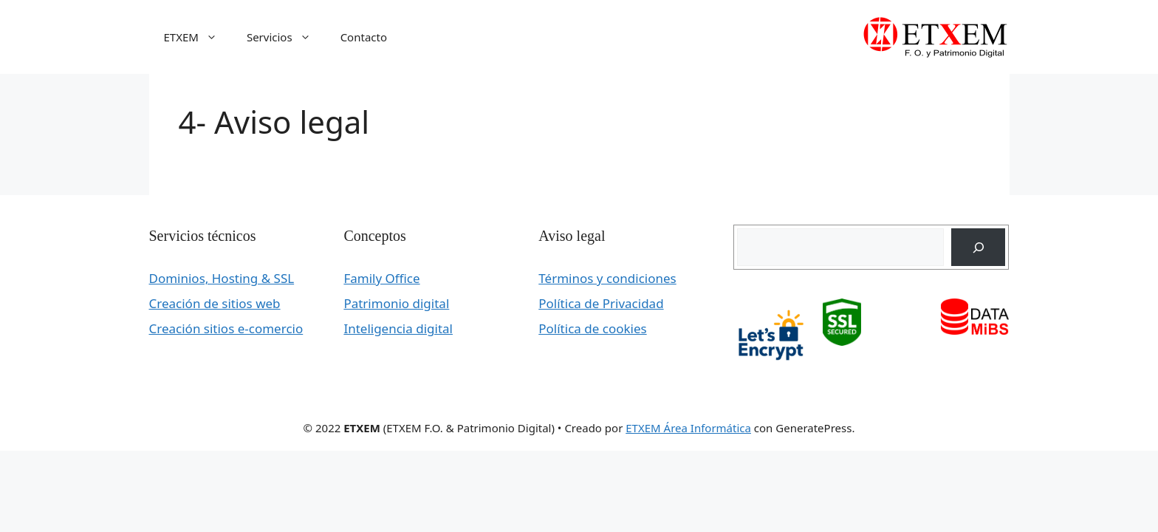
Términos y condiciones (607, 278)
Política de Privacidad (600, 303)
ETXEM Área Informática (688, 427)
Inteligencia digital (398, 328)
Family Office (381, 278)
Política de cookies (592, 328)
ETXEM (198, 37)
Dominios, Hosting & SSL (222, 278)
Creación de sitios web (215, 303)
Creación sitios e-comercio (226, 328)
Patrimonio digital (396, 303)
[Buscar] (978, 247)
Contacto (363, 37)
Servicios (286, 37)
